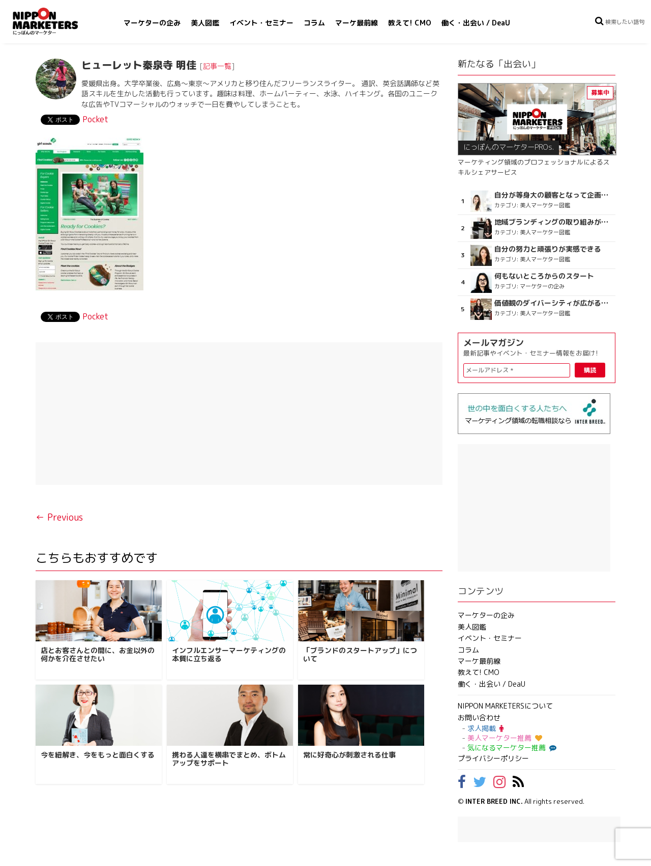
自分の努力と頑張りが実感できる (547, 249)
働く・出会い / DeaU (475, 23)
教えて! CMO (409, 23)
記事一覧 (217, 66)
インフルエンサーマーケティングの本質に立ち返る (229, 654)
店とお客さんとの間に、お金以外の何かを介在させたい (98, 654)
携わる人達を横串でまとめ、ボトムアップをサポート (229, 759)
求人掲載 (485, 728)
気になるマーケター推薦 (510, 747)
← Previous (59, 517)
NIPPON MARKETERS (55, 21)
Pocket (95, 119)
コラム (314, 23)
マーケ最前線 (356, 23)
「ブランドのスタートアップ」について (360, 654)
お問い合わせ (479, 717)
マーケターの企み (152, 23)
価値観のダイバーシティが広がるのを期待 (553, 303)
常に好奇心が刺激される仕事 (349, 755)
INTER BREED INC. (494, 801)
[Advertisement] (239, 413)
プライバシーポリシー (493, 758)
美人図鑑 (205, 23)
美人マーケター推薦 (504, 738)
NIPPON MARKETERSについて (505, 706)
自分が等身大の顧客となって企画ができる (553, 195)
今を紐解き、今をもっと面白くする (98, 755)
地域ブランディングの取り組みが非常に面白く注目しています (553, 222)
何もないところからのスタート (544, 276)
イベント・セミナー (261, 23)
